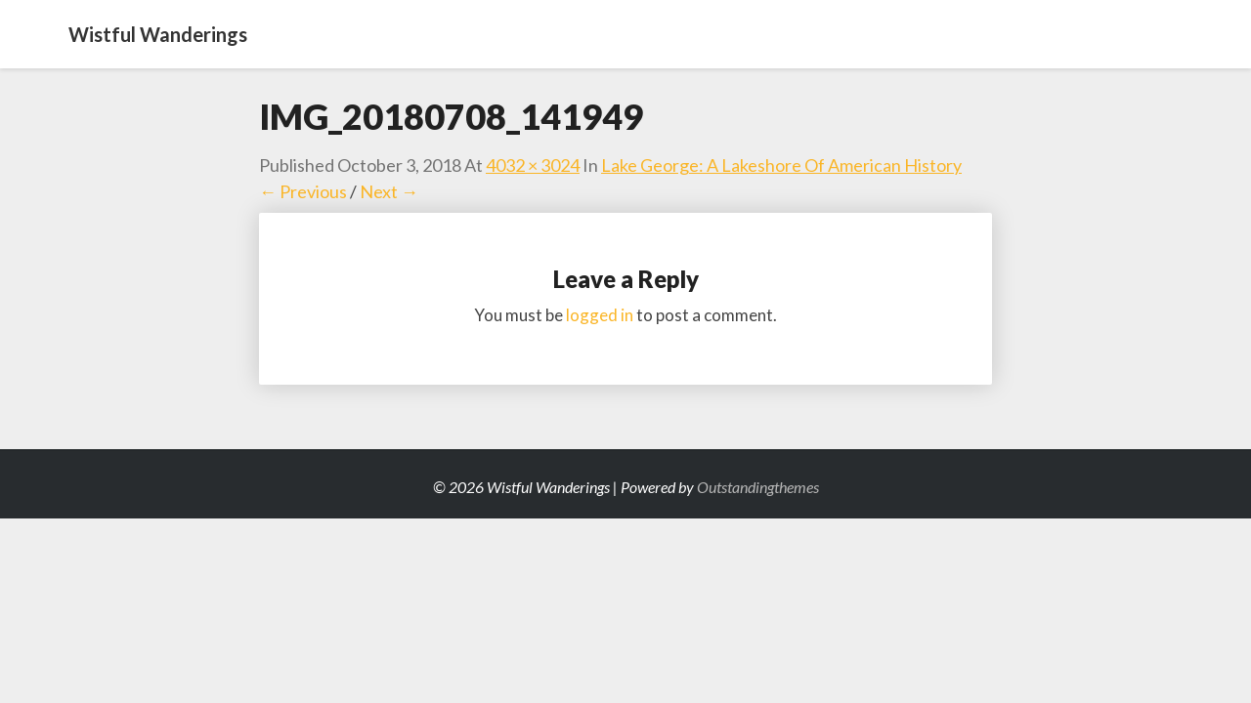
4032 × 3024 (533, 165)
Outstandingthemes (758, 486)
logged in (599, 315)
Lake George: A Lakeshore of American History (781, 165)
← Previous (303, 191)
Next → (389, 191)
